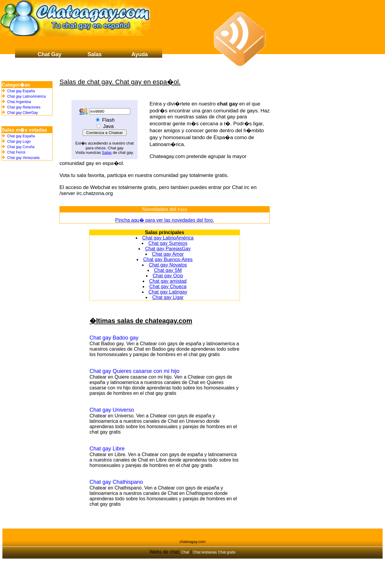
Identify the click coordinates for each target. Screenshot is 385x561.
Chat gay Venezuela (23, 158)
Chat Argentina (19, 102)
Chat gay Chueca (167, 286)
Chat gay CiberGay (22, 113)
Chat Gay (49, 54)
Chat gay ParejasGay (168, 248)
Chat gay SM (168, 270)
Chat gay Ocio (168, 275)
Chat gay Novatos (168, 264)
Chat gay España (21, 91)
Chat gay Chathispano (116, 482)
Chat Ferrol (16, 152)
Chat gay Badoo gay (113, 338)
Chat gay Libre (107, 449)
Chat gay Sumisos (167, 243)
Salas (107, 152)
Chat (185, 552)
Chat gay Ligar (167, 297)
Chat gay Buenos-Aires (168, 259)
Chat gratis (226, 552)
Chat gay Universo (111, 410)
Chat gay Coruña (21, 147)
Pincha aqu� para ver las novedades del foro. (164, 220)
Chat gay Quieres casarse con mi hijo (134, 371)
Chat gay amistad (168, 281)
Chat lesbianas (205, 552)
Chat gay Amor (168, 254)
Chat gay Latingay (168, 291)
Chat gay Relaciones (24, 107)
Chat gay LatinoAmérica (168, 237)
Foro (182, 209)
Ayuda (140, 54)
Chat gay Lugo (19, 141)
